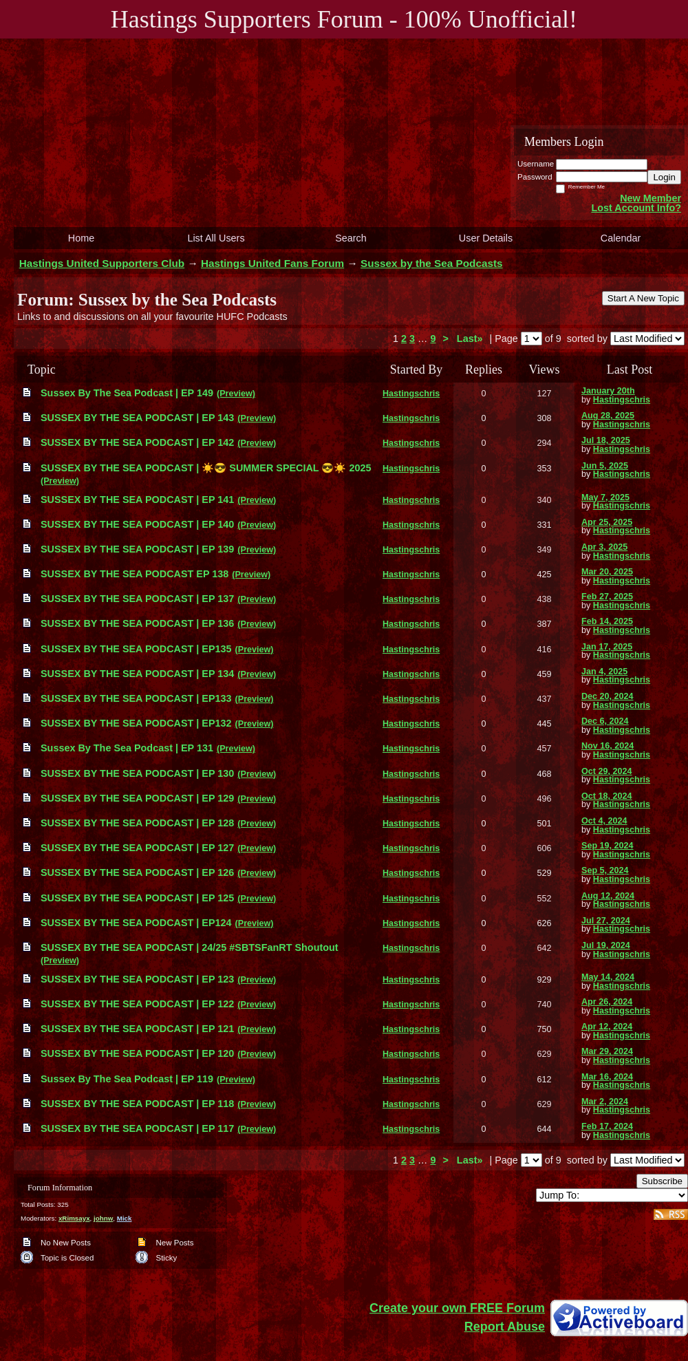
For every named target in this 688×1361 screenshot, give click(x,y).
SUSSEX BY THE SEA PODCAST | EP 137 (137, 598)
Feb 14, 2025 (607, 621)
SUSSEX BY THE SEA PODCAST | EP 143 (137, 417)
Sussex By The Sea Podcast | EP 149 (127, 392)
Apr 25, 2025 (606, 522)
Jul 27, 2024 (605, 920)
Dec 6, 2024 (605, 721)
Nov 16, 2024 (607, 746)
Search (351, 238)
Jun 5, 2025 (604, 466)
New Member (650, 198)
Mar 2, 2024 (604, 1101)
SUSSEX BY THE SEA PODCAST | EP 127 (137, 847)
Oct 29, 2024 (606, 771)
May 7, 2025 (605, 497)
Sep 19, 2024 (607, 845)
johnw (103, 1218)
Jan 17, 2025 (606, 647)
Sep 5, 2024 (605, 870)
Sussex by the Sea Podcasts (432, 263)
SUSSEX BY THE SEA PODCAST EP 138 (134, 573)
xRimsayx (74, 1218)
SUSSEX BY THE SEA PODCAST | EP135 (136, 648)
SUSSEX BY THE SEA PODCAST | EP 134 (137, 673)
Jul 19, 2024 (605, 945)
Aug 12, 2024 (607, 896)
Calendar (621, 238)
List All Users (215, 238)
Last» (471, 338)
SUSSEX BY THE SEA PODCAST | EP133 (136, 698)
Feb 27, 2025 (607, 596)
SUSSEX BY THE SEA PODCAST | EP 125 (137, 897)
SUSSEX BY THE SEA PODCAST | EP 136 (137, 623)
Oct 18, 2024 (606, 796)
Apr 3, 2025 (604, 547)
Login (664, 177)
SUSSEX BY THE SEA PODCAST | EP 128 (137, 822)
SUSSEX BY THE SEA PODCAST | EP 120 (137, 1053)
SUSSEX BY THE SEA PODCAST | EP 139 (137, 549)
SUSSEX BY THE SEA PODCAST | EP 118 (137, 1103)
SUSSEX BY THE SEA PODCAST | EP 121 (137, 1028)
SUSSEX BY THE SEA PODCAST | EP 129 (137, 798)
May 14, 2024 (607, 977)
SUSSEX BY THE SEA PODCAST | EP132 (136, 723)
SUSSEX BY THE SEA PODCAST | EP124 (136, 922)
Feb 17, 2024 (607, 1126)
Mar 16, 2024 (607, 1077)
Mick (124, 1218)
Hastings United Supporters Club (102, 263)
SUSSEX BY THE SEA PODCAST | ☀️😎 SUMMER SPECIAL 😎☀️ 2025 (206, 467)
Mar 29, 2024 (607, 1051)
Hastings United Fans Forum (272, 263)
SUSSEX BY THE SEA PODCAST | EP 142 (137, 442)
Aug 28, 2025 (607, 415)
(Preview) (236, 393)
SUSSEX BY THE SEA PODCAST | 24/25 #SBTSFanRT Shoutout (189, 947)
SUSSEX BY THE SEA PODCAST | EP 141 (137, 499)
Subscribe (662, 1181)
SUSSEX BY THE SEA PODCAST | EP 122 (137, 1003)
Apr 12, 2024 (606, 1026)
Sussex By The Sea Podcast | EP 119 (127, 1078)
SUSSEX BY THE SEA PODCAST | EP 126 (137, 872)
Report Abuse (504, 1326)
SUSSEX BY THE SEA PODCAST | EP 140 (137, 524)
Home (81, 238)
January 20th (608, 391)
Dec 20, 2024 (607, 696)
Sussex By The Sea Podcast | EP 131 (127, 747)
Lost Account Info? (636, 207)
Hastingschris (411, 393)
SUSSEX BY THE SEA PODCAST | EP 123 (137, 979)
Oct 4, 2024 (604, 821)
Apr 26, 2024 (606, 1002)
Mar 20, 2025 (607, 572)
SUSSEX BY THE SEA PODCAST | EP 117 (137, 1128)
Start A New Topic (643, 298)
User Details (486, 238)
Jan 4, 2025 (604, 671)
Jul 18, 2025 (605, 440)
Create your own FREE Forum (457, 1308)
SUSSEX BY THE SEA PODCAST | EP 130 (137, 773)
